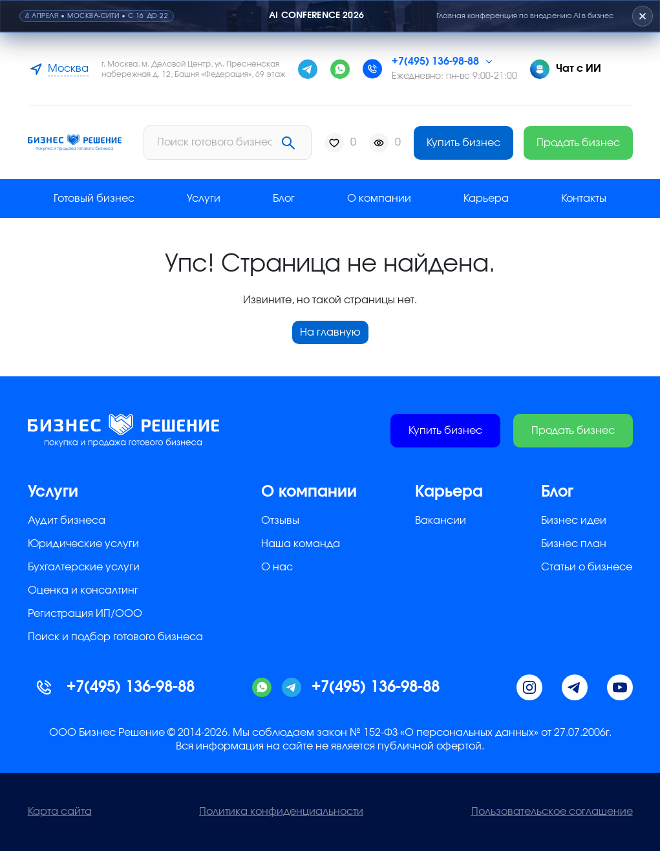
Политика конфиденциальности (281, 811)
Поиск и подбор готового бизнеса (115, 637)
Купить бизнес (463, 143)
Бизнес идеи (573, 520)
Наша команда (300, 544)
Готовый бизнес (94, 198)
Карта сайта (60, 811)
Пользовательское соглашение (552, 811)
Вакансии (440, 520)
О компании (379, 198)
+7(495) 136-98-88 (435, 61)
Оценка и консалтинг (83, 590)
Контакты (583, 198)
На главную (330, 332)
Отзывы (280, 520)
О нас (277, 567)
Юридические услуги (83, 544)
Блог (284, 198)
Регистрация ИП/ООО (85, 614)
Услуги (203, 198)
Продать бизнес (578, 143)
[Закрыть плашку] (642, 16)
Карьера (486, 198)
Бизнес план (573, 544)
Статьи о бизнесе (586, 567)
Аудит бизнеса (66, 520)
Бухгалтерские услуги (84, 567)
